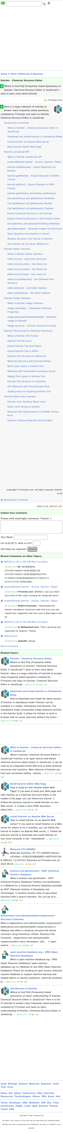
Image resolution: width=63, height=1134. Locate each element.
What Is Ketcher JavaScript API (24, 157)
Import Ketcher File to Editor (23, 351)
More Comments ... (11, 649)
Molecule (24, 74)
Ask (58, 1099)
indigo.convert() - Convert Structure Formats (31, 326)
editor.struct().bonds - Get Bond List (27, 269)
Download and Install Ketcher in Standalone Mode (34, 136)
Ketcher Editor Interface (17, 249)
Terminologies (22, 1099)
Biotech (43, 1108)
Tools (13, 74)
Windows (34, 1105)
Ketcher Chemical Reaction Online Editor (29, 420)
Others (36, 1099)
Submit (32, 552)
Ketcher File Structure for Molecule (26, 356)
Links (28, 1108)
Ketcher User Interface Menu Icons (26, 402)
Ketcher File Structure (19, 341)
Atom (4, 1086)
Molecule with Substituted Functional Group (31, 371)
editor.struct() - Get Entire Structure (27, 259)
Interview (49, 1096)
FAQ (39, 1096)
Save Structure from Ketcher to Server (28, 234)
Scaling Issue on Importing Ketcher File (29, 391)
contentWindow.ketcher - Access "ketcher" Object (34, 162)
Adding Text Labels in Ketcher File (26, 376)
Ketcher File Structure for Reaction (26, 381)
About (17, 1096)
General (23, 1086)
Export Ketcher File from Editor (24, 346)
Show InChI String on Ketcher (23, 407)
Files (56, 1105)
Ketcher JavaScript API (16, 152)
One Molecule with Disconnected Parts (28, 386)
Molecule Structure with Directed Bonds (29, 361)
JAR (43, 1105)
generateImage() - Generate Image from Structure (34, 229)
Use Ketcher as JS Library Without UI (28, 244)
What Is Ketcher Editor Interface (25, 254)
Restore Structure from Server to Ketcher (30, 239)
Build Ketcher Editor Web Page (24, 147)
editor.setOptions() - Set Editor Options (28, 293)
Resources (7, 1099)
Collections (29, 1096)
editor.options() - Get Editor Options (27, 288)
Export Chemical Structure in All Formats (29, 213)
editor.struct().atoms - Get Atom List (27, 264)
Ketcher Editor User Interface (20, 396)
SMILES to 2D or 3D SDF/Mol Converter (26, 564)
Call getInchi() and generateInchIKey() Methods (33, 224)
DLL (49, 1105)
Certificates (7, 1108)
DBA (25, 1105)
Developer (15, 1105)
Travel (4, 1112)
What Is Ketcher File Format (22, 336)
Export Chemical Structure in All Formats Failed (33, 218)
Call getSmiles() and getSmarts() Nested (29, 203)
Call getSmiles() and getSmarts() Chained (30, 208)
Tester (4, 1105)
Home (4, 74)
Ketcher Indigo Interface (17, 298)
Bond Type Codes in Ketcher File (25, 366)
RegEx (19, 1108)
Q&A (35, 1108)
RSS (44, 1099)
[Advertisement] (31, 39)
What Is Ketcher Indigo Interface (25, 303)
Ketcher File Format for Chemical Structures (28, 331)
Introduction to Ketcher (16, 123)
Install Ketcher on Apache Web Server (28, 142)
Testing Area (10, 639)
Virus (10, 1090)
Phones (53, 1108)
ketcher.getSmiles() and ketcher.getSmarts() (31, 193)
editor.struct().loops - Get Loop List (26, 274)
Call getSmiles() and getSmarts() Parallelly (30, 198)
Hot (11, 1096)
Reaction (38, 74)
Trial (3, 1090)
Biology (12, 1086)
